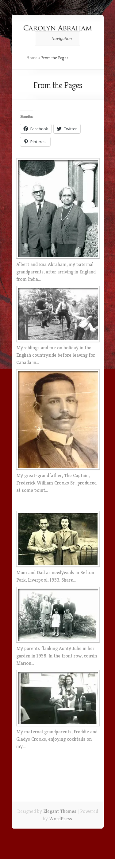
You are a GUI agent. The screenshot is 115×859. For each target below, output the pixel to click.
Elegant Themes (59, 811)
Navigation (56, 38)
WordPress (60, 818)
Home (31, 58)
